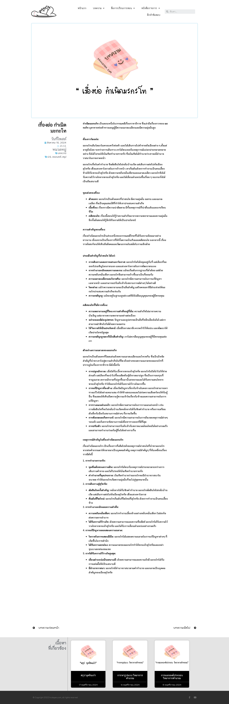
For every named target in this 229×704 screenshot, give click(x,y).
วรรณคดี (56, 157)
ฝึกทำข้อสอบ (153, 14)
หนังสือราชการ (150, 8)
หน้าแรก (82, 8)
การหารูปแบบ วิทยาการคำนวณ (130, 677)
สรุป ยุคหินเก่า (88, 675)
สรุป (64, 157)
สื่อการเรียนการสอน (123, 8)
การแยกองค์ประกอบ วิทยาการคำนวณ (172, 677)
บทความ (98, 8)
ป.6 (49, 157)
